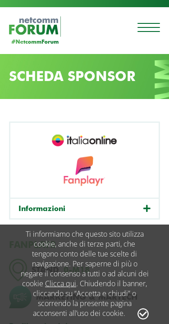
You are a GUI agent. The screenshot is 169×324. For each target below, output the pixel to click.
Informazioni (41, 208)
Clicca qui (60, 283)
